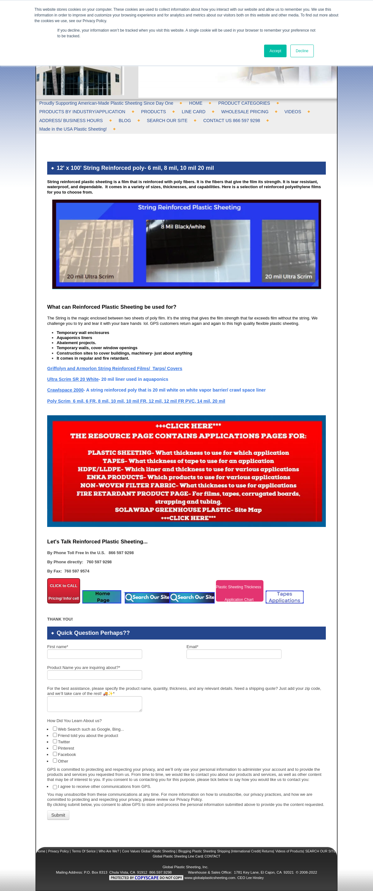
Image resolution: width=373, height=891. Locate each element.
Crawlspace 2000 (65, 390)
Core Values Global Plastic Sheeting (148, 851)
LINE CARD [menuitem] (193, 111)
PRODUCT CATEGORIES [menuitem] (244, 103)
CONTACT (212, 856)
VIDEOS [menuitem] (292, 111)
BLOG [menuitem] (125, 120)
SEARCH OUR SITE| (321, 851)
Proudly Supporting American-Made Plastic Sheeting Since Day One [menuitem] (106, 103)
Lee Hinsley (255, 878)
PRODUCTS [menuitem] (153, 111)
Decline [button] (302, 51)
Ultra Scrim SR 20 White (72, 379)
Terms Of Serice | (85, 851)
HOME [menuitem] (195, 103)
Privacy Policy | (59, 851)
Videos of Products (289, 851)
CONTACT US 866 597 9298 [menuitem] (231, 120)
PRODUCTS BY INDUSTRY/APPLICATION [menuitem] (82, 111)
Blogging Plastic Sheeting (197, 851)
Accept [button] (275, 51)
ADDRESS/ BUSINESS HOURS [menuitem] (71, 120)
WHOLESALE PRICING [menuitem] (245, 111)
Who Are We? (108, 851)
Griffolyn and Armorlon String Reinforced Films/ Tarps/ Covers (114, 368)
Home (40, 851)
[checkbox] (187, 745)
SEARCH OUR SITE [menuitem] (167, 120)
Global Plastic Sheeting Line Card (177, 856)
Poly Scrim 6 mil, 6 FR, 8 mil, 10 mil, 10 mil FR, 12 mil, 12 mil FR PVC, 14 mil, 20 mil (136, 401)
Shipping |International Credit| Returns (245, 851)
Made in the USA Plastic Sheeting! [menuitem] (73, 129)
